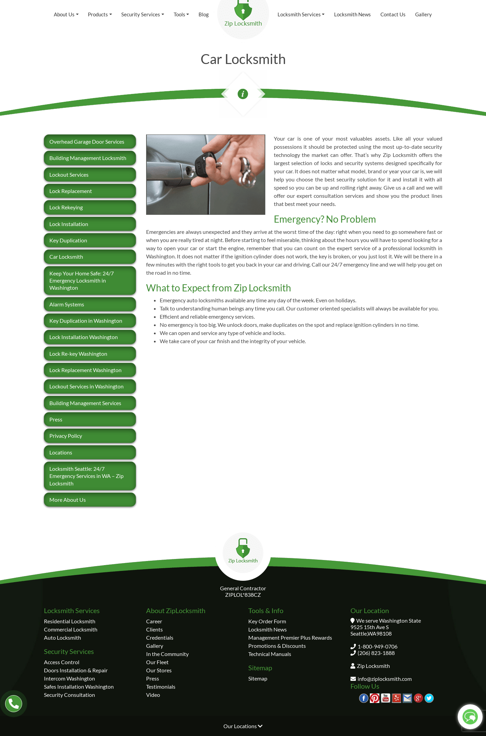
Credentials (159, 637)
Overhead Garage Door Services (86, 141)
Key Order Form (267, 621)
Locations (60, 452)
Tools (179, 14)
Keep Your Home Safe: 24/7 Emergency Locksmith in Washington (81, 280)
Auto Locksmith (62, 637)
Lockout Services (69, 174)
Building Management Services (85, 403)
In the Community (167, 654)
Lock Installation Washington (83, 337)
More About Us (67, 499)
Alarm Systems (66, 304)
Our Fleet (157, 662)
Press (55, 419)
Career (154, 621)
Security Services (140, 14)
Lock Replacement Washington (85, 370)
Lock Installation (68, 224)
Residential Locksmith (69, 621)
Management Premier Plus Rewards (290, 637)
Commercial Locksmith (70, 629)
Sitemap (257, 678)
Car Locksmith (66, 256)
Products (98, 14)
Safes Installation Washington (79, 686)
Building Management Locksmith (87, 158)
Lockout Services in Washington (86, 386)
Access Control (61, 662)
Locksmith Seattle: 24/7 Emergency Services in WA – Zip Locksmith (86, 475)
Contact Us (393, 14)
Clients (154, 629)
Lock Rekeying (66, 207)
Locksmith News (352, 14)
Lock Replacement (70, 191)
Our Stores (159, 670)
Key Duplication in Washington (85, 320)
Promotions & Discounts (277, 645)
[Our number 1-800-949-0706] (13, 703)
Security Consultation (69, 694)
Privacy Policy (65, 435)
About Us (64, 14)
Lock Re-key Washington (78, 353)
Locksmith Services (299, 14)
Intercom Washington (69, 678)
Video (153, 694)
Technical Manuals (269, 654)
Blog (204, 14)
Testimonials (160, 686)
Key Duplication (68, 240)
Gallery (423, 14)
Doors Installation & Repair (76, 670)
